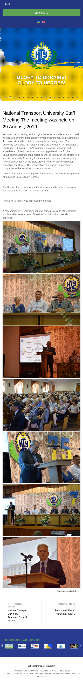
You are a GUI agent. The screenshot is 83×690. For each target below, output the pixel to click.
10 (46, 97)
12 (55, 97)
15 (68, 97)
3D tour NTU (41, 12)
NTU (8, 4)
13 (59, 97)
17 (77, 97)
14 (64, 97)
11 (50, 97)
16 (72, 97)
